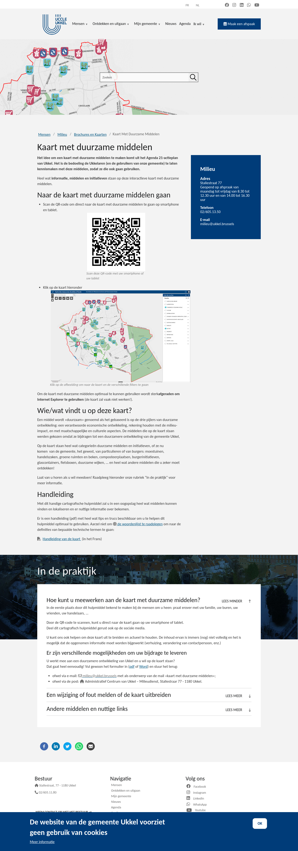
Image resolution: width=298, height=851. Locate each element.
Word (143, 666)
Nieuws (116, 802)
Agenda (116, 807)
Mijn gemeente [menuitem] (147, 24)
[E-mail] (91, 746)
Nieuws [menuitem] (170, 23)
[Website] (189, 799)
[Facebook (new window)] (227, 5)
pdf (132, 666)
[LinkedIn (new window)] (241, 5)
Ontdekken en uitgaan (125, 791)
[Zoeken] (193, 77)
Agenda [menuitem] (185, 23)
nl (197, 5)
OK (259, 823)
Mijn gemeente (121, 796)
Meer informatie (42, 842)
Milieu (62, 134)
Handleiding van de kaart (62, 539)
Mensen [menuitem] (80, 24)
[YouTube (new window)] (257, 5)
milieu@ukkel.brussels (217, 224)
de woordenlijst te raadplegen (138, 524)
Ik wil (199, 24)
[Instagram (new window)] (234, 5)
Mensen (44, 134)
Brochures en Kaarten (90, 134)
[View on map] (120, 336)
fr (187, 5)
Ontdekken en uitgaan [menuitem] (111, 24)
